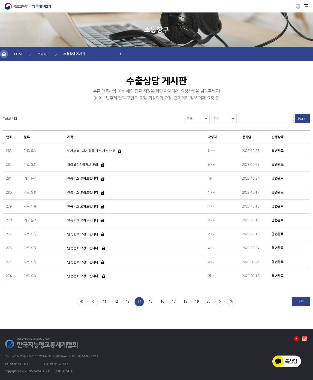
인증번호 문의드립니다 (82, 179)
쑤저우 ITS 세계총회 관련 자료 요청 (91, 151)
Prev (93, 301)
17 (174, 301)
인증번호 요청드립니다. (83, 248)
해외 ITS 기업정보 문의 (82, 164)
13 (127, 301)
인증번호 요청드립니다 (82, 206)
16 (162, 301)
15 (151, 301)
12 (116, 301)
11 (104, 301)
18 (185, 301)
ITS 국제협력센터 (28, 6)
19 (197, 301)
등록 (301, 301)
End (231, 301)
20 (208, 301)
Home (81, 301)
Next (220, 301)
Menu (306, 6)
